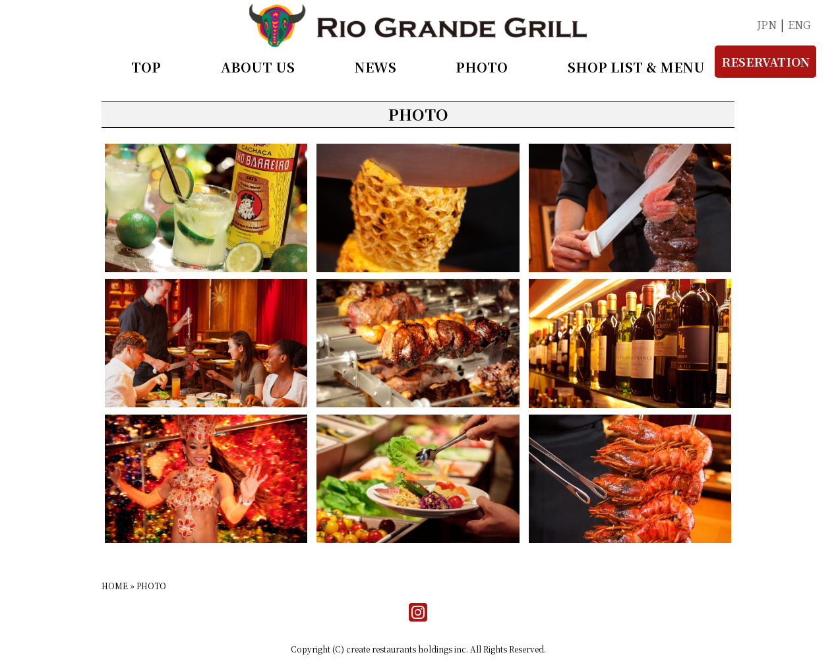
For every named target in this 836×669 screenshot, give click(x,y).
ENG (799, 24)
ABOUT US (258, 66)
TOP (146, 66)
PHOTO (482, 66)
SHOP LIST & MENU (636, 66)
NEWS (375, 66)
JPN (767, 24)
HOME (115, 585)
